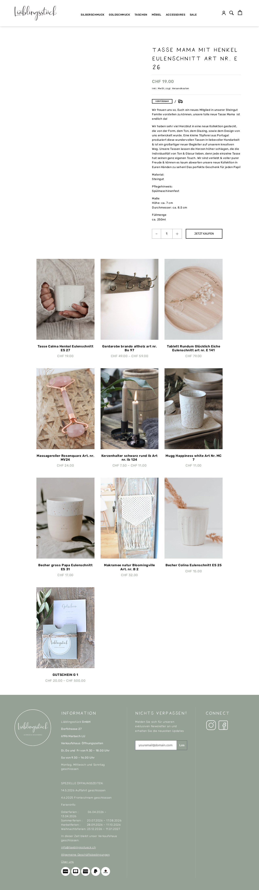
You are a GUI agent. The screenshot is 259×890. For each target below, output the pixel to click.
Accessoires (175, 14)
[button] (231, 13)
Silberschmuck (92, 14)
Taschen (141, 14)
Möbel (156, 14)
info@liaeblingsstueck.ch (78, 847)
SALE (193, 14)
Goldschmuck (119, 14)
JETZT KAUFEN (204, 233)
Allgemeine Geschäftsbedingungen (85, 854)
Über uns (67, 862)
